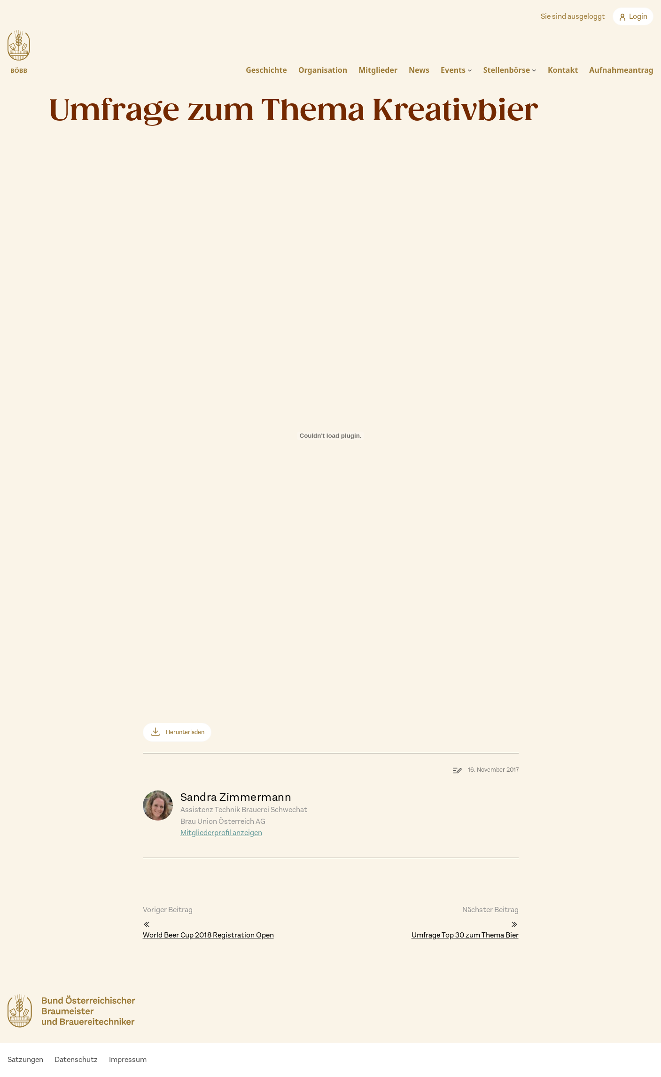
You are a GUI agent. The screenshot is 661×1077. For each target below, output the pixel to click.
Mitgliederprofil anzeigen (221, 832)
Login (633, 16)
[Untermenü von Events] (469, 70)
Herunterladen (185, 732)
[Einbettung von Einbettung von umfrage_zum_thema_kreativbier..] (331, 452)
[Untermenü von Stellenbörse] (534, 70)
